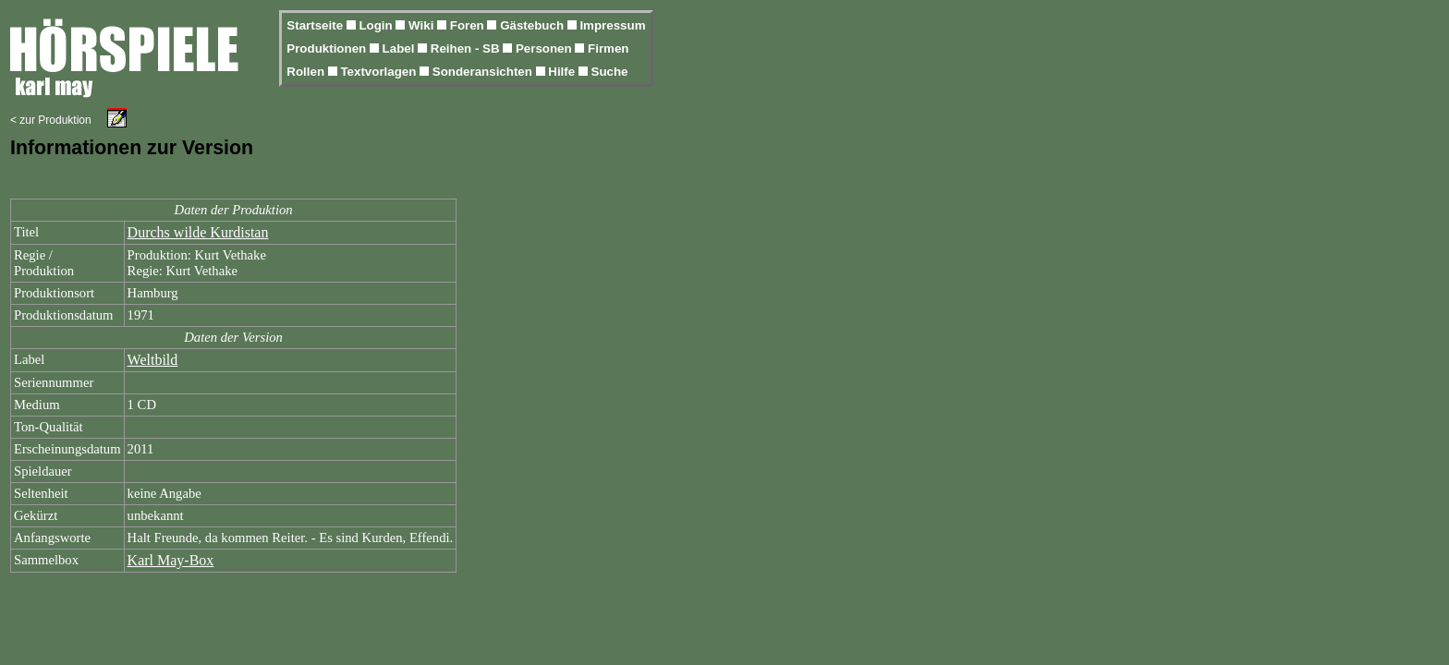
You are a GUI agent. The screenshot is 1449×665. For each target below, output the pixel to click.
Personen (545, 48)
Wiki (422, 25)
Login (377, 25)
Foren (469, 25)
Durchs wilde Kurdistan (198, 232)
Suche (609, 72)
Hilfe (563, 72)
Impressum (612, 25)
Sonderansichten (484, 72)
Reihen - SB (467, 48)
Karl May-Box (171, 560)
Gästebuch (533, 25)
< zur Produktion (50, 120)
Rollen (306, 72)
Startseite (316, 25)
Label (401, 48)
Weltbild (153, 360)
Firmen (608, 48)
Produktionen (328, 48)
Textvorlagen (380, 72)
